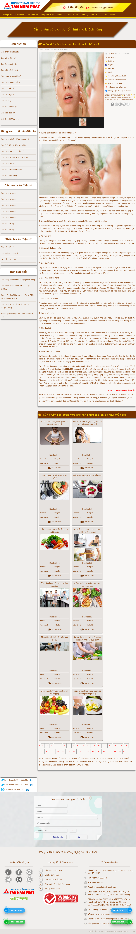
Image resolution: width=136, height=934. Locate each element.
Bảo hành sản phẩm (53, 870)
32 (109, 751)
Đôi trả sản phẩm (52, 875)
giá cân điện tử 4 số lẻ (122, 356)
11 (88, 746)
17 (121, 746)
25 (74, 751)
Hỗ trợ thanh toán (52, 889)
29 (93, 751)
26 (79, 751)
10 (83, 746)
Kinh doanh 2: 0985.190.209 (14, 785)
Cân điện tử (70, 762)
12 (94, 746)
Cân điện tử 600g (102, 762)
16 (115, 746)
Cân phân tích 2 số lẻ (119, 762)
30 (98, 751)
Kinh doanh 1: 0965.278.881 (14, 780)
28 (87, 751)
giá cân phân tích (109, 203)
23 (63, 751)
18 (126, 746)
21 (52, 751)
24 (69, 751)
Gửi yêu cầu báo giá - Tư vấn (68, 799)
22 (58, 751)
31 (104, 751)
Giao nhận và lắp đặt (53, 879)
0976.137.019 (129, 931)
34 (120, 751)
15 (110, 746)
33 (115, 751)
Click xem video (55, 468)
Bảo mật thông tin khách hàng (57, 884)
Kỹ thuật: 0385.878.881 (12, 789)
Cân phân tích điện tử (85, 762)
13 (99, 746)
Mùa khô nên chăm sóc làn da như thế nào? (71, 765)
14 (104, 746)
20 (47, 751)
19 (41, 751)
